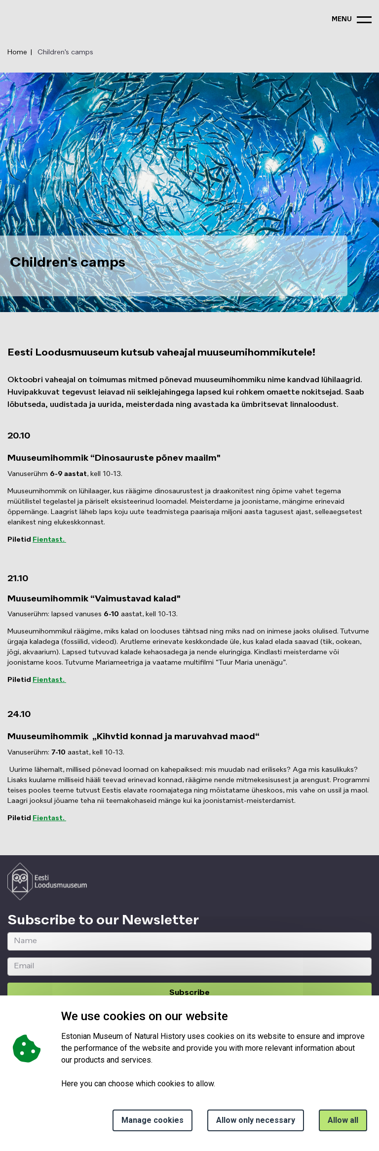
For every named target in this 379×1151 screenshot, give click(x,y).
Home (17, 52)
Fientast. (49, 539)
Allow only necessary (255, 1120)
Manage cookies (152, 1120)
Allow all (343, 1120)
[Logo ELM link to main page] (47, 881)
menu (342, 19)
